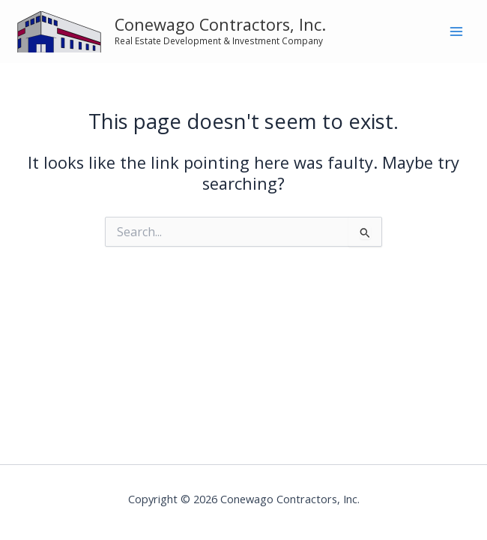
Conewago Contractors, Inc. (220, 24)
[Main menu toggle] (456, 31)
